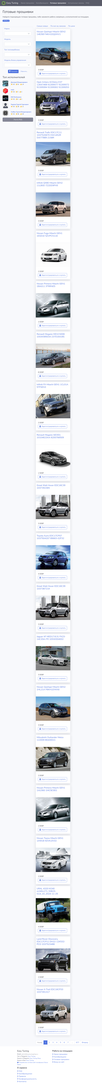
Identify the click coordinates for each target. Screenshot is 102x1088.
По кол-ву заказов (58, 26)
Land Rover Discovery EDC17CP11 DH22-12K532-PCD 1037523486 (51, 942)
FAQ (87, 3)
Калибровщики (42, 3)
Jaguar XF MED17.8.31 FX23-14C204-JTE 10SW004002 (51, 638)
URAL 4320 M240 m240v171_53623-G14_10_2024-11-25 (47, 891)
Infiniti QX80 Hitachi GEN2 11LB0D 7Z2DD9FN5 (50, 184)
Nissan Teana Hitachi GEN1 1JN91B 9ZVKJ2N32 (50, 839)
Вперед (85, 1042)
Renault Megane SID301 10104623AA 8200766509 (50, 436)
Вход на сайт (59, 1062)
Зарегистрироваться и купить (52, 73)
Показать (13, 71)
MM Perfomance (16, 97)
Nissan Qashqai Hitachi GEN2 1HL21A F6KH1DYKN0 (51, 688)
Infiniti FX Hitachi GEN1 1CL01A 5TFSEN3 (52, 386)
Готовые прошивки (58, 3)
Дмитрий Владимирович (19, 82)
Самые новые (42, 26)
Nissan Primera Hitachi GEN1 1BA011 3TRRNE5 (51, 285)
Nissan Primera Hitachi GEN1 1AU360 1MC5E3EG (51, 789)
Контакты (22, 1081)
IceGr (12, 90)
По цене (71, 26)
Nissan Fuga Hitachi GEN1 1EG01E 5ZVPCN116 (49, 234)
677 (77, 1042)
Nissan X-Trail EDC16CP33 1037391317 (50, 990)
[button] (98, 3)
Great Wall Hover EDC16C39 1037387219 (51, 587)
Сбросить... (24, 71)
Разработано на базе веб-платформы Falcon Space (32, 1063)
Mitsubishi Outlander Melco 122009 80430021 (50, 738)
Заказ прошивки (27, 3)
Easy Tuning (12, 3)
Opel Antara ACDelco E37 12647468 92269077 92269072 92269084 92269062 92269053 (53, 85)
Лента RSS (18, 119)
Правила (22, 1076)
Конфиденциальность (28, 1079)
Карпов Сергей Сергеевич (20, 104)
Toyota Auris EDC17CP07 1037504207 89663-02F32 (50, 537)
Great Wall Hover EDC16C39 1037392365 (51, 486)
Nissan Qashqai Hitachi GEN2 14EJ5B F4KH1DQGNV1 (51, 33)
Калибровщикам (25, 1074)
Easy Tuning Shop (35, 1058)
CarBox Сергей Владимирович (21, 112)
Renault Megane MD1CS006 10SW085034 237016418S (51, 335)
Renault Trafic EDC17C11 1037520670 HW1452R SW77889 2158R (49, 135)
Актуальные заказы (76, 3)
